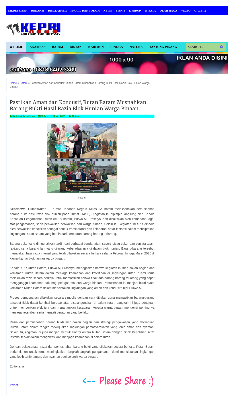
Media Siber (17, 10)
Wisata (150, 10)
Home (16, 47)
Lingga (116, 47)
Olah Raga (168, 10)
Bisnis (120, 10)
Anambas (37, 47)
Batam (57, 47)
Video (186, 10)
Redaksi (37, 10)
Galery (200, 10)
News (107, 10)
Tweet (14, 385)
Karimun (96, 47)
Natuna (136, 47)
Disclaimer (57, 10)
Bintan (76, 47)
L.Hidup (135, 10)
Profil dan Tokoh (85, 10)
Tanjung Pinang (163, 47)
